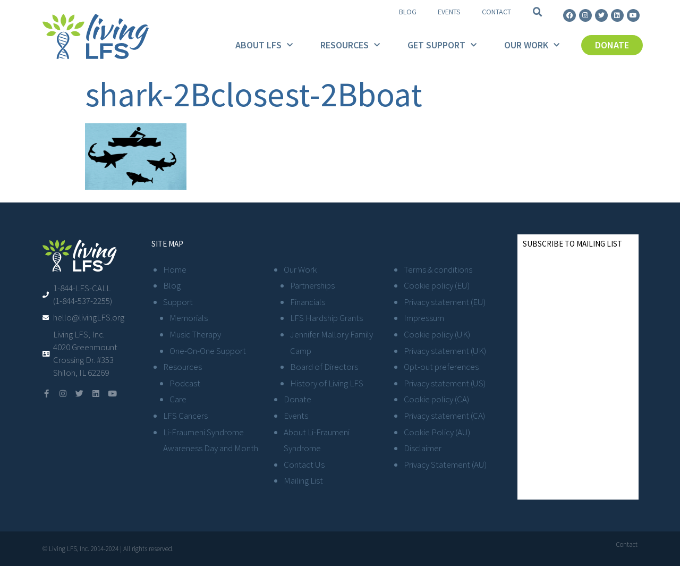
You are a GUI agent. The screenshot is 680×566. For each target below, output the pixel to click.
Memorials (188, 318)
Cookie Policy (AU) (437, 432)
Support (178, 302)
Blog (407, 11)
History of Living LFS (326, 383)
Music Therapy (195, 334)
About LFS (264, 45)
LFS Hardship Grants (326, 318)
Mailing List (303, 480)
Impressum (424, 318)
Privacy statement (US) (445, 383)
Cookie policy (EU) (437, 285)
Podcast (184, 383)
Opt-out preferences (441, 367)
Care (177, 399)
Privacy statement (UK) (445, 351)
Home (174, 269)
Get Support (442, 45)
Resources (350, 45)
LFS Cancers (185, 415)
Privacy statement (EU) (445, 302)
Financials (307, 302)
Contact (496, 11)
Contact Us (304, 464)
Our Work (531, 45)
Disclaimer (422, 448)
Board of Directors (324, 367)
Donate (297, 399)
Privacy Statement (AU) (445, 464)
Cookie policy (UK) (437, 334)
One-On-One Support (207, 351)
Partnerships (312, 285)
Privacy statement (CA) (444, 415)
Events (449, 11)
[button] (537, 12)
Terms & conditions (438, 269)
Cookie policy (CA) (436, 399)
